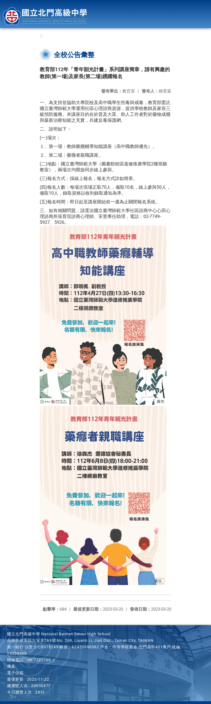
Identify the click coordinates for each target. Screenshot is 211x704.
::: (41, 35)
